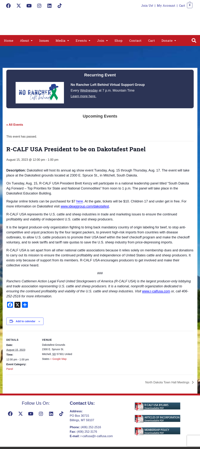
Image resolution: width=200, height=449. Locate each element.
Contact (135, 40)
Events (83, 40)
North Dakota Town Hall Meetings (167, 382)
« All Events (14, 124)
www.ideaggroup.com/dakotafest (85, 206)
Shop (118, 40)
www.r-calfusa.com (156, 291)
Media (62, 40)
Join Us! (147, 5)
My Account (166, 5)
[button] (26, 40)
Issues (44, 40)
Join (102, 40)
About (26, 40)
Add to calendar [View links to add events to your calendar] (26, 321)
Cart (182, 5)
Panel (9, 368)
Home (8, 40)
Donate (169, 40)
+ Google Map (58, 358)
